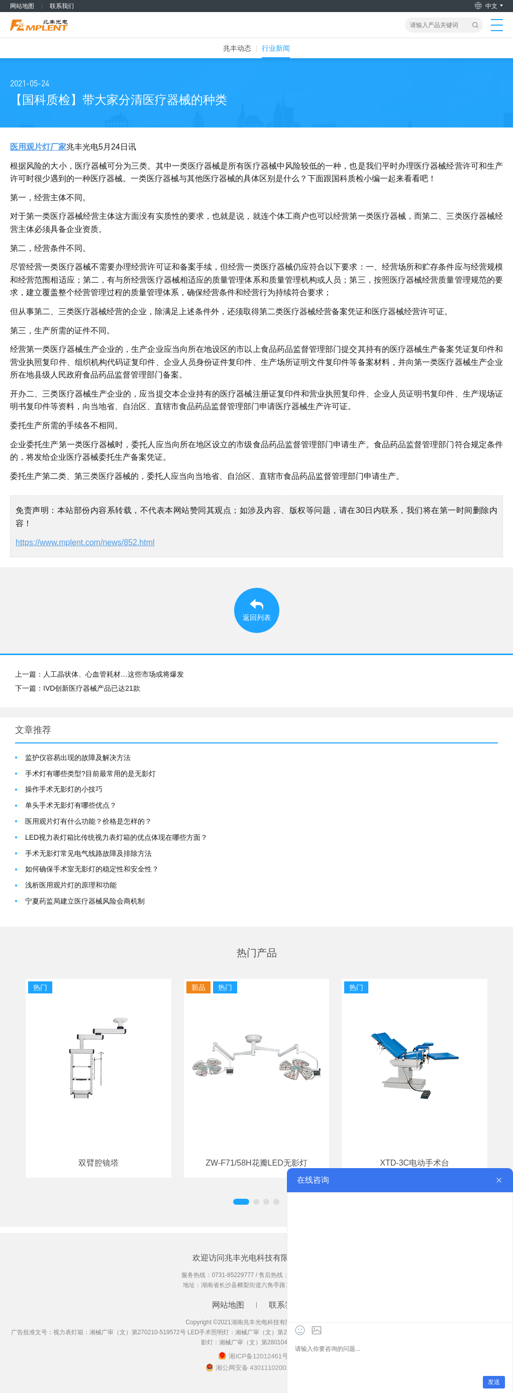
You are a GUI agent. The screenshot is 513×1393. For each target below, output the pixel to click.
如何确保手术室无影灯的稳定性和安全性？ (92, 869)
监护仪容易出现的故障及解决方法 (78, 757)
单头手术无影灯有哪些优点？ (71, 805)
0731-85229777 (233, 1275)
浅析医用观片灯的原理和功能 (71, 885)
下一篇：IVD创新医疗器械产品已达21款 (77, 688)
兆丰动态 (237, 48)
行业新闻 (276, 48)
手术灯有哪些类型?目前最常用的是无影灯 (90, 774)
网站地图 (22, 6)
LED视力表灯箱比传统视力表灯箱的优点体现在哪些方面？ (116, 837)
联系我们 (62, 6)
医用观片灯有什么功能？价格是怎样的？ (88, 821)
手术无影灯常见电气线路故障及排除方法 (88, 853)
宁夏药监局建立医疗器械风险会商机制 (85, 901)
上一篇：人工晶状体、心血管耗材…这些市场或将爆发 (99, 674)
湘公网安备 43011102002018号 (261, 1367)
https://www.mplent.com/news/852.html (85, 542)
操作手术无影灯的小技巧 (63, 789)
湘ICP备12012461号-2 (261, 1356)
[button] (241, 1202)
